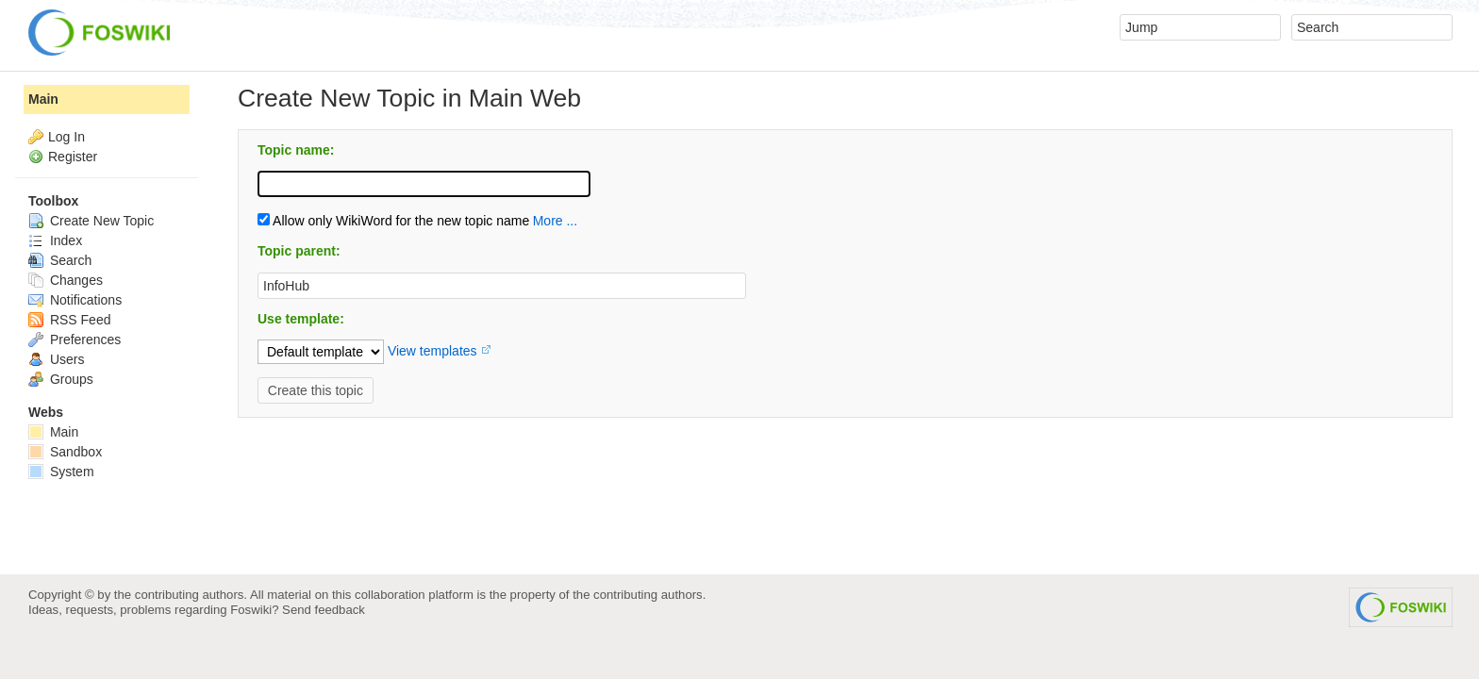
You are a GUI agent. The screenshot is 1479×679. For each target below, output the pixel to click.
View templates (432, 350)
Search (59, 260)
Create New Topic (91, 220)
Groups (60, 379)
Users (56, 359)
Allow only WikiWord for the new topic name (393, 220)
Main (43, 99)
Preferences (74, 339)
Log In (66, 136)
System (61, 471)
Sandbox (65, 451)
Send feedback (323, 610)
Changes (65, 280)
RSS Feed (69, 319)
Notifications (75, 299)
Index (55, 240)
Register (72, 156)
